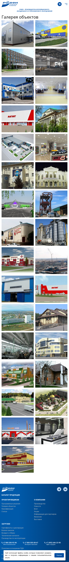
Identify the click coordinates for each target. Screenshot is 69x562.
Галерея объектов (9, 506)
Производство (40, 504)
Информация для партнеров (45, 514)
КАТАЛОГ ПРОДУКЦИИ (11, 495)
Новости (37, 506)
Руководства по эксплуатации (13, 538)
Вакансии (38, 517)
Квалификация (7, 509)
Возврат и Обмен (8, 533)
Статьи (4, 511)
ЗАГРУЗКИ (6, 524)
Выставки (38, 519)
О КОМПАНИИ (39, 500)
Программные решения (11, 504)
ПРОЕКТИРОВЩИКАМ (10, 500)
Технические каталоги (10, 536)
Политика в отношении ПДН (13, 548)
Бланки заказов (8, 530)
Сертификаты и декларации (12, 528)
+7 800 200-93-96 (9, 543)
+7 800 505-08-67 (30, 543)
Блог (36, 509)
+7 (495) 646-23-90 (52, 543)
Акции (36, 511)
